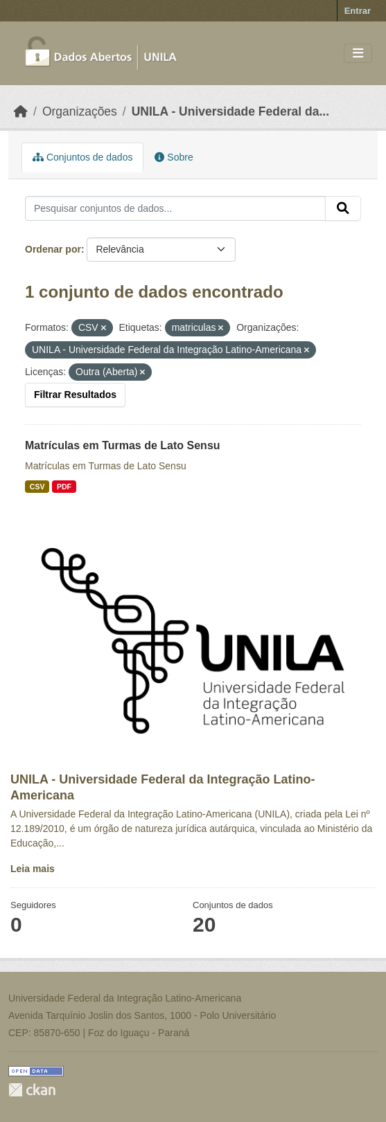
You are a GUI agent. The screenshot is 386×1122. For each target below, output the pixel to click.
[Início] (21, 111)
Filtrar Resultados (75, 394)
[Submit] (343, 208)
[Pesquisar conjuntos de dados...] (175, 208)
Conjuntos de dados (82, 157)
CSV (37, 486)
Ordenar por (53, 249)
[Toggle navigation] (358, 54)
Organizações (79, 111)
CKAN (31, 1090)
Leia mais (32, 868)
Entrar (357, 11)
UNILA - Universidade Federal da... (230, 111)
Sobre (174, 157)
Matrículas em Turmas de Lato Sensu (122, 445)
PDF (64, 486)
